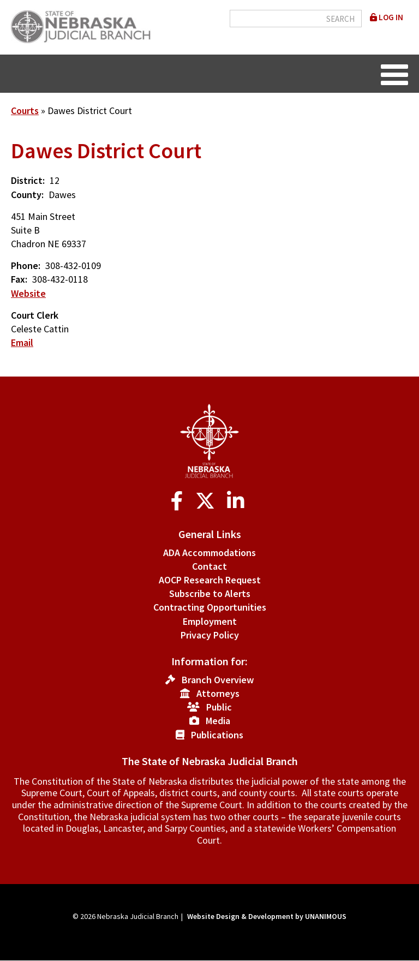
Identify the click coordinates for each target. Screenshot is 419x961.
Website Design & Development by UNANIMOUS (266, 916)
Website (28, 293)
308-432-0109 (73, 265)
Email (22, 342)
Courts (25, 110)
